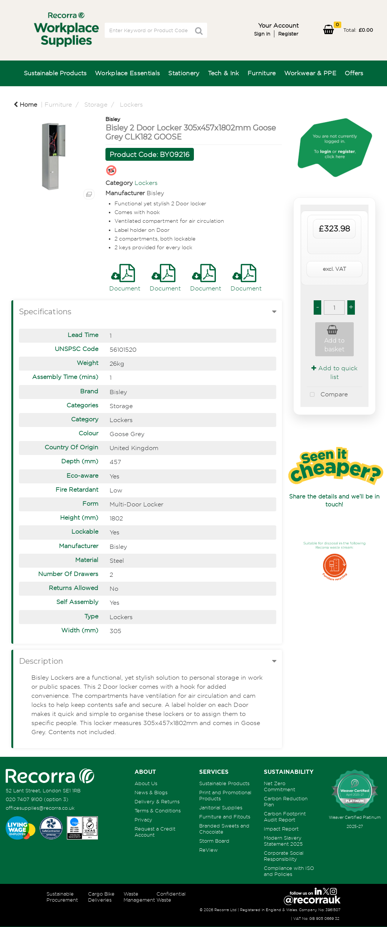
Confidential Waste (171, 897)
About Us (146, 783)
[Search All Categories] (156, 30)
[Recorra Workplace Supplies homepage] (50, 775)
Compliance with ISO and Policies (289, 871)
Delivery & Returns (157, 801)
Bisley (112, 119)
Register (288, 34)
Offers (354, 73)
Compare (327, 395)
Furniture (262, 73)
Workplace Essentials (127, 73)
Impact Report (281, 829)
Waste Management (139, 897)
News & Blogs (151, 792)
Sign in (262, 34)
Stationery (183, 73)
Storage (95, 104)
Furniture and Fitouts (224, 817)
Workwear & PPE (310, 73)
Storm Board (214, 841)
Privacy (143, 820)
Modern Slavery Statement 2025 (283, 841)
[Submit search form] (198, 30)
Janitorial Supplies (220, 807)
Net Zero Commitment (279, 786)
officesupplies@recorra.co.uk (40, 808)
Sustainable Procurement (62, 897)
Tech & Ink (223, 73)
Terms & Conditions (158, 810)
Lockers (131, 104)
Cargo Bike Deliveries (101, 897)
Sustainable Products (55, 73)
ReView (208, 850)
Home (25, 104)
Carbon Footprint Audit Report (285, 817)
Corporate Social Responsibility (283, 856)
